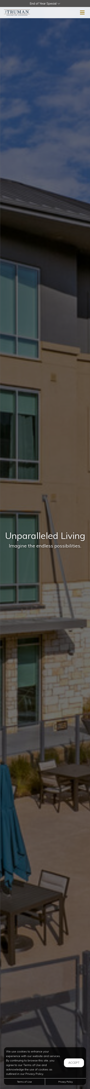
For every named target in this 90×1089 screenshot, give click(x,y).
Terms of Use (24, 1081)
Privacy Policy (65, 1081)
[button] (45, 3)
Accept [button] (74, 1062)
